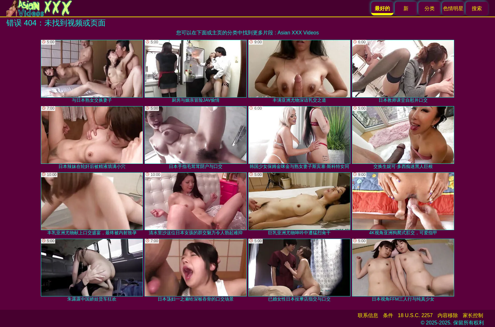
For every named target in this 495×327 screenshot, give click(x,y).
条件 (388, 315)
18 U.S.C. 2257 (415, 315)
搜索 (477, 8)
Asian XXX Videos (298, 32)
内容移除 (448, 315)
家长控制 (473, 315)
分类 (429, 8)
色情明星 (453, 8)
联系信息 (368, 315)
